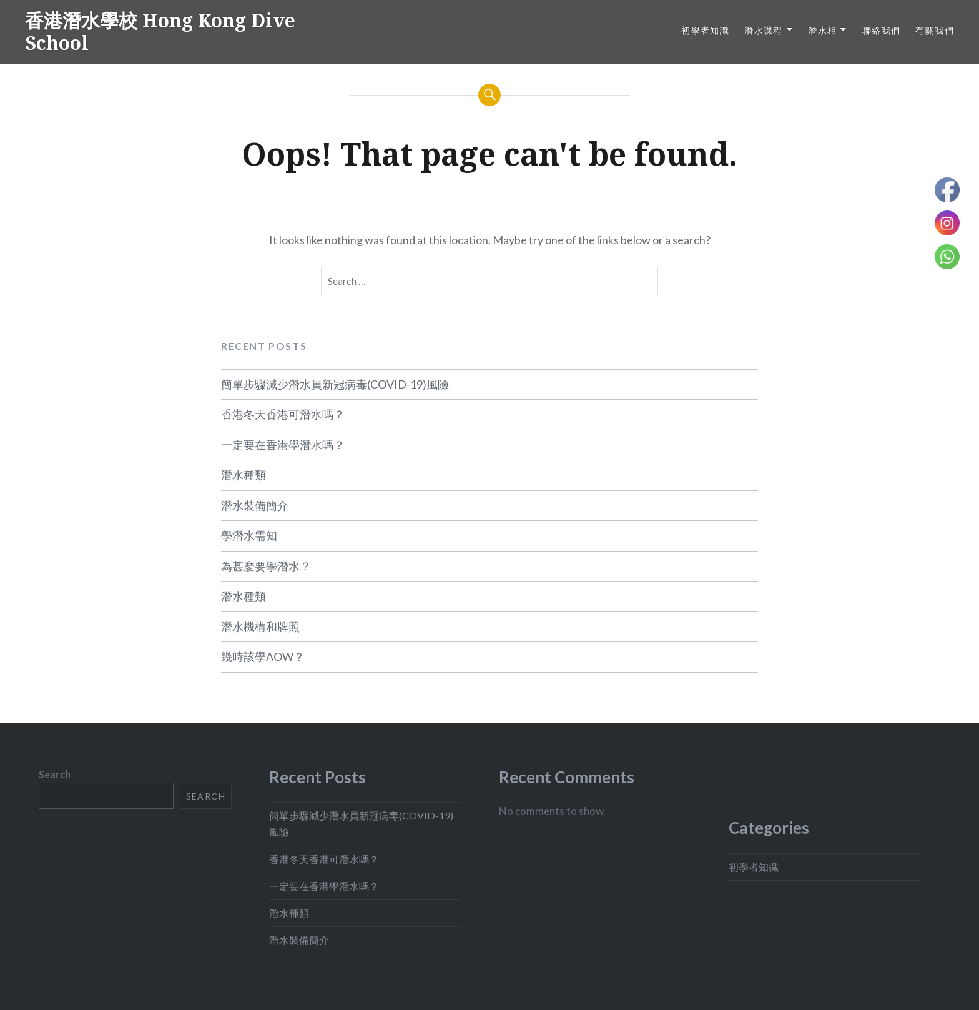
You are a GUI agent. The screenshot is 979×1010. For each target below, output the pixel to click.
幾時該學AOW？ (263, 656)
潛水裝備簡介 (254, 505)
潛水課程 (763, 30)
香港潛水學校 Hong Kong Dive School (160, 31)
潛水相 (822, 30)
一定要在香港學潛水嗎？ (283, 445)
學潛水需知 (249, 535)
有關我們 (934, 30)
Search (55, 774)
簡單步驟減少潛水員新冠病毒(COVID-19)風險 (335, 384)
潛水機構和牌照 (260, 626)
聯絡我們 (881, 30)
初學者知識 (705, 30)
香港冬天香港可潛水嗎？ (283, 414)
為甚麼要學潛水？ (266, 566)
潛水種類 (243, 475)
